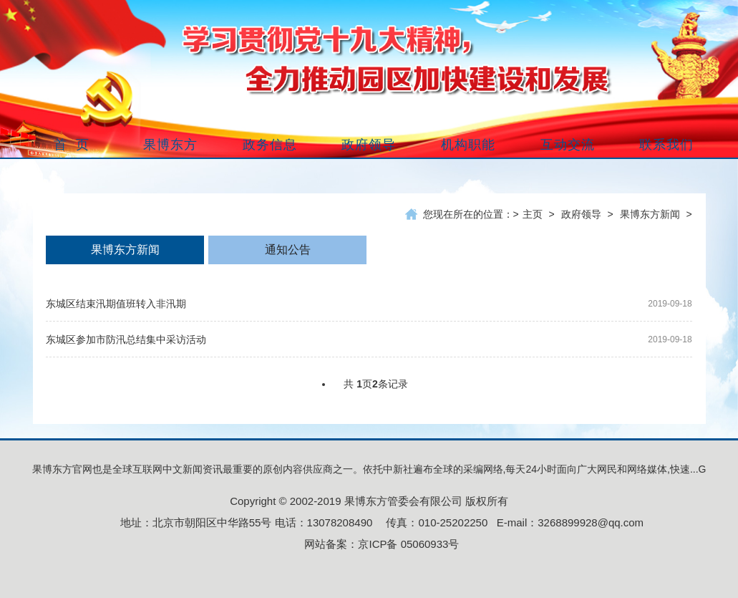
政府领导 (581, 214)
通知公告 (288, 249)
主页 (533, 214)
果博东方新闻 (650, 214)
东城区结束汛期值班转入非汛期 (116, 303)
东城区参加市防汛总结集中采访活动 (126, 339)
